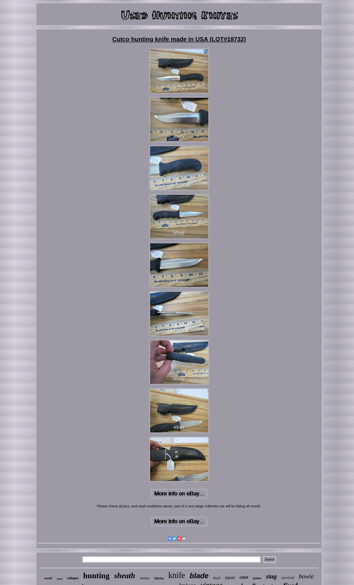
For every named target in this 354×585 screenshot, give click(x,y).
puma (257, 578)
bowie (306, 576)
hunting (96, 575)
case (244, 577)
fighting (159, 578)
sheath (124, 575)
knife (176, 575)
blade (199, 576)
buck (216, 578)
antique (145, 578)
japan (230, 577)
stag (271, 576)
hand (59, 578)
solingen (73, 578)
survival (287, 577)
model (48, 578)
